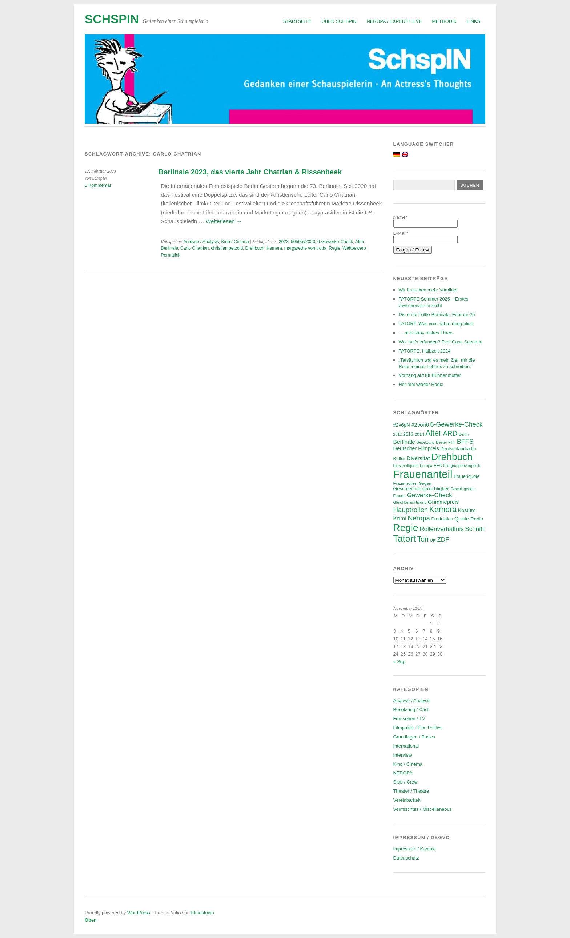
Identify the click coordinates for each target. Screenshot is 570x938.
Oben (91, 920)
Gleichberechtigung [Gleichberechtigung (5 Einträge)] (410, 502)
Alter (359, 241)
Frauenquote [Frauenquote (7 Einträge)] (466, 476)
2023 (284, 241)
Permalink (171, 255)
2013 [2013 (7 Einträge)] (408, 434)
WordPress (138, 912)
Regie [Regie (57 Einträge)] (405, 527)
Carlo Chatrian (194, 248)
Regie (334, 248)
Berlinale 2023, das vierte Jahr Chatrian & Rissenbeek (250, 172)
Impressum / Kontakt (414, 849)
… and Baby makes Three (426, 332)
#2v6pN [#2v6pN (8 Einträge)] (401, 425)
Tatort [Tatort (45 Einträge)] (404, 538)
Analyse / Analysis (201, 241)
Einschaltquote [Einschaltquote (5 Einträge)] (406, 465)
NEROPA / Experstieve (394, 21)
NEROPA (403, 773)
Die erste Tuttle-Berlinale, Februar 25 (437, 314)
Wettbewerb (354, 248)
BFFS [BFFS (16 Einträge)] (465, 441)
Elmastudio (202, 912)
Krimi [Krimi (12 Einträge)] (399, 518)
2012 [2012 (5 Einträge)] (397, 434)
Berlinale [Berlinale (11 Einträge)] (404, 442)
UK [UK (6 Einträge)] (432, 540)
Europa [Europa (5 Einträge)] (426, 465)
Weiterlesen (224, 221)
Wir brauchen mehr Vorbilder (428, 290)
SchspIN (112, 19)
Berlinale (169, 248)
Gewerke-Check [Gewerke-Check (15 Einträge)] (429, 495)
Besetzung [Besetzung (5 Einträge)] (425, 442)
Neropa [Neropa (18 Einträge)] (419, 518)
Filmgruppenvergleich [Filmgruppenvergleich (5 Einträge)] (462, 465)
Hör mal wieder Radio (421, 384)
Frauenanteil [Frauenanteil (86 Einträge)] (423, 474)
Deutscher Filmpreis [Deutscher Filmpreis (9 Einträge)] (416, 448)
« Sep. (400, 661)
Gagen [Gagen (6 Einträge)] (424, 483)
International (406, 746)
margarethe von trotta (305, 248)
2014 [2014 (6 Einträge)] (419, 434)
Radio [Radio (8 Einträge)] (476, 519)
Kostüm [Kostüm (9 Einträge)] (466, 510)
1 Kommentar (98, 185)
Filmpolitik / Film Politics (418, 727)
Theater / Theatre (411, 791)
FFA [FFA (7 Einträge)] (438, 465)
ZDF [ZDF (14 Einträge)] (443, 539)
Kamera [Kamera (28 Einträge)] (443, 509)
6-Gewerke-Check (335, 241)
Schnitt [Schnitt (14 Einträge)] (474, 529)
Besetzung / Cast (411, 709)
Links (473, 21)
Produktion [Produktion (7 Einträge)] (442, 519)
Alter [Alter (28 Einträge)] (433, 433)
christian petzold (227, 248)
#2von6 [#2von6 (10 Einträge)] (420, 425)
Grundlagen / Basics (414, 737)
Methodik (444, 21)
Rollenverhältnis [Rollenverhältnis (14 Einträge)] (442, 529)
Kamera (274, 248)
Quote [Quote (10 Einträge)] (461, 519)
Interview (402, 755)
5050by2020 (303, 241)
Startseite (297, 21)
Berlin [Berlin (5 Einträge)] (464, 434)
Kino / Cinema (235, 241)
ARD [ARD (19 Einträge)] (450, 433)
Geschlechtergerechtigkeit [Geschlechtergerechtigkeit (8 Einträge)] (421, 488)
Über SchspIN (339, 21)
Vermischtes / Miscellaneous (422, 809)
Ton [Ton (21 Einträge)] (423, 539)
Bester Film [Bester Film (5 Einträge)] (445, 442)
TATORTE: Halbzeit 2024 (425, 351)
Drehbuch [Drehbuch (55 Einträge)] (452, 456)
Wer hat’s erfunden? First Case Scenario (441, 342)
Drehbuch (254, 248)
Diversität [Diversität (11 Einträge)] (418, 458)
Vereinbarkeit (407, 800)
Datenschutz (406, 858)
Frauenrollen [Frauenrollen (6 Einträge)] (405, 483)
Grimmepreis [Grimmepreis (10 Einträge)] (443, 502)
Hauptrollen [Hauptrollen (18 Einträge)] (410, 510)
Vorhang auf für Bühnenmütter (430, 375)
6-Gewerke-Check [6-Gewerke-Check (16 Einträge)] (456, 424)
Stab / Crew (405, 782)
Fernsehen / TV (409, 718)
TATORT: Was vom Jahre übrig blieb (436, 323)
